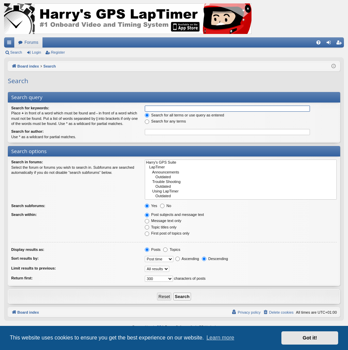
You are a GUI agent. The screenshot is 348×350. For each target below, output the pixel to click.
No (165, 206)
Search (16, 52)
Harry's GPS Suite (240, 162)
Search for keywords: (30, 108)
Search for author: (27, 131)
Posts (153, 249)
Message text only (163, 221)
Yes (151, 206)
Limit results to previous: (33, 268)
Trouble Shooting (240, 182)
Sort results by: (25, 258)
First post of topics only (167, 233)
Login (36, 52)
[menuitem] (318, 42)
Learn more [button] (220, 337)
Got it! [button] (310, 337)
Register (58, 52)
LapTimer (240, 167)
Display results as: (27, 249)
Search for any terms (165, 121)
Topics (171, 249)
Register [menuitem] (340, 44)
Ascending (187, 259)
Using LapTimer (240, 191)
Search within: (24, 215)
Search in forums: (27, 162)
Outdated (240, 177)
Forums (31, 42)
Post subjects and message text (174, 215)
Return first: (22, 278)
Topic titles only (160, 227)
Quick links (10, 44)
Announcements (240, 172)
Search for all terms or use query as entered (184, 115)
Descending (215, 259)
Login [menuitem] (330, 44)
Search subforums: (28, 206)
